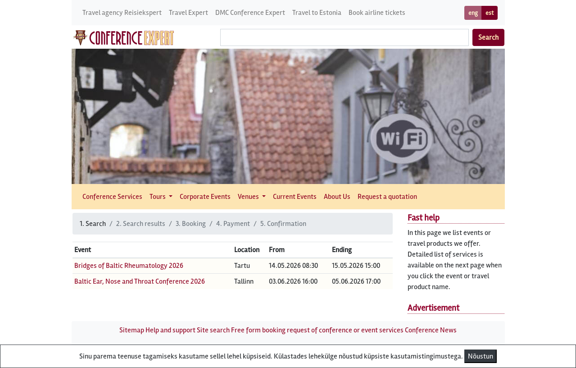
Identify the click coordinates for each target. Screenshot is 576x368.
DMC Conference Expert (250, 12)
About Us (337, 196)
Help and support (170, 330)
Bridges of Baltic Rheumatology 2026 (128, 265)
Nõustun (480, 356)
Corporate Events (205, 196)
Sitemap (131, 330)
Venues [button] (249, 196)
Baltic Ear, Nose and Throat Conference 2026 (139, 281)
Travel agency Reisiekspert (122, 12)
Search (488, 37)
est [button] (489, 13)
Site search (213, 330)
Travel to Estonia (316, 12)
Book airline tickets (377, 12)
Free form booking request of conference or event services (317, 330)
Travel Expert (188, 12)
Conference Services (112, 196)
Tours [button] (158, 196)
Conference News (431, 330)
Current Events (295, 196)
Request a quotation (387, 196)
